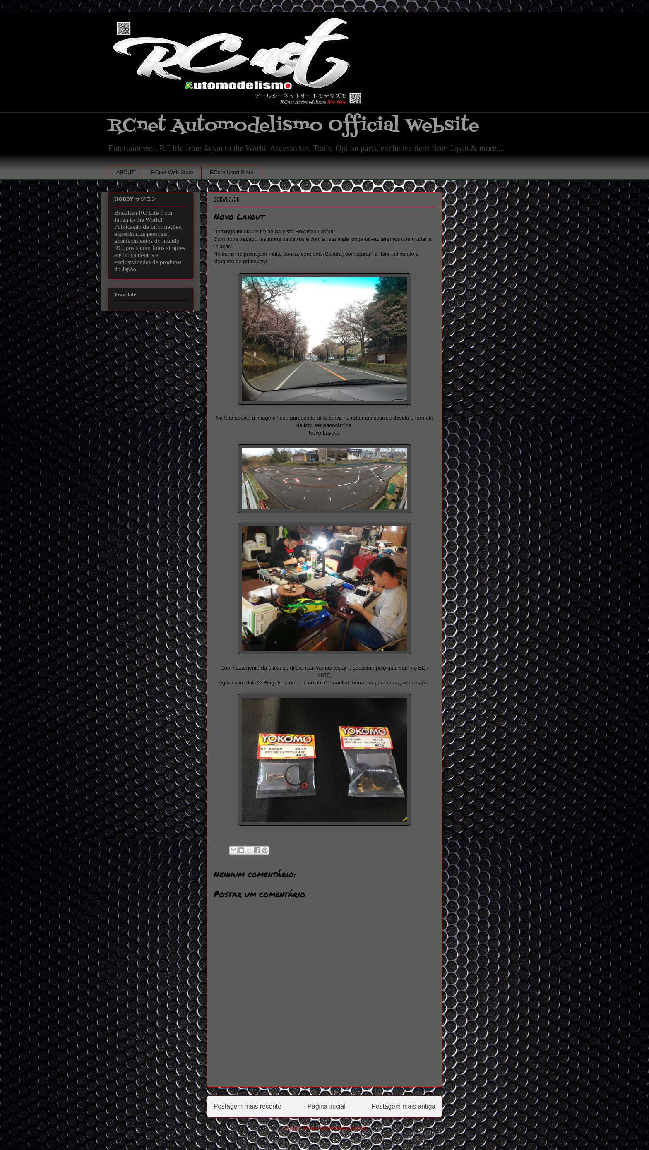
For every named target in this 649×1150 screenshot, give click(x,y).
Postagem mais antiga (403, 1106)
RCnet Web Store (172, 172)
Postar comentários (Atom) (335, 1128)
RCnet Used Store (232, 172)
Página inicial (327, 1106)
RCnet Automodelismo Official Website (293, 125)
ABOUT (125, 172)
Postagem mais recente (247, 1106)
